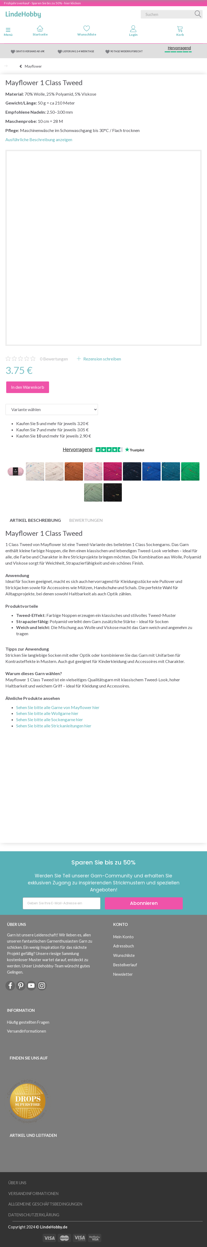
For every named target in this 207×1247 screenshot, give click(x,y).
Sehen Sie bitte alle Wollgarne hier (47, 713)
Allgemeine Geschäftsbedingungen (45, 1204)
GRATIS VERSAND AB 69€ (30, 51)
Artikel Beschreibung (35, 520)
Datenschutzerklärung (33, 1215)
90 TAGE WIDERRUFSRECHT (126, 51)
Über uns (17, 1182)
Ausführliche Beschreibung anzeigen (38, 139)
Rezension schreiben (101, 358)
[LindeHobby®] (23, 13)
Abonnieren (144, 903)
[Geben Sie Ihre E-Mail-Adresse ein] (62, 903)
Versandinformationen (26, 1031)
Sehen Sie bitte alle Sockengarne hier (49, 719)
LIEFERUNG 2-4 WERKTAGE (78, 51)
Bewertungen (54, 358)
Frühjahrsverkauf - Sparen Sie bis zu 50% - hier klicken (42, 3)
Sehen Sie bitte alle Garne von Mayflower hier (57, 707)
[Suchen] (198, 14)
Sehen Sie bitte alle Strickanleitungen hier (53, 725)
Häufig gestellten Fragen (28, 1022)
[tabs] (180, 32)
